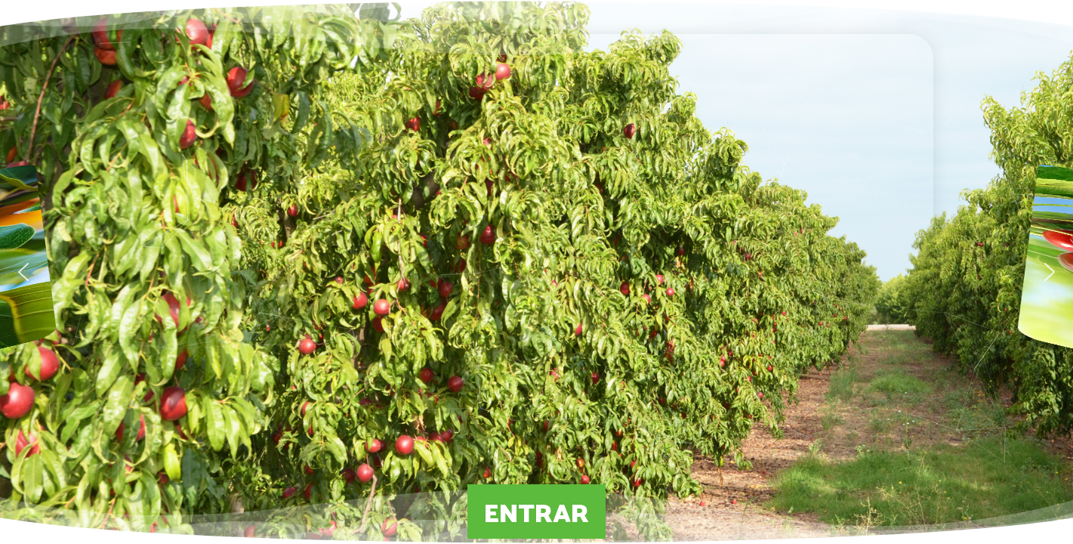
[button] (23, 272)
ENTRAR (536, 511)
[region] (536, 272)
